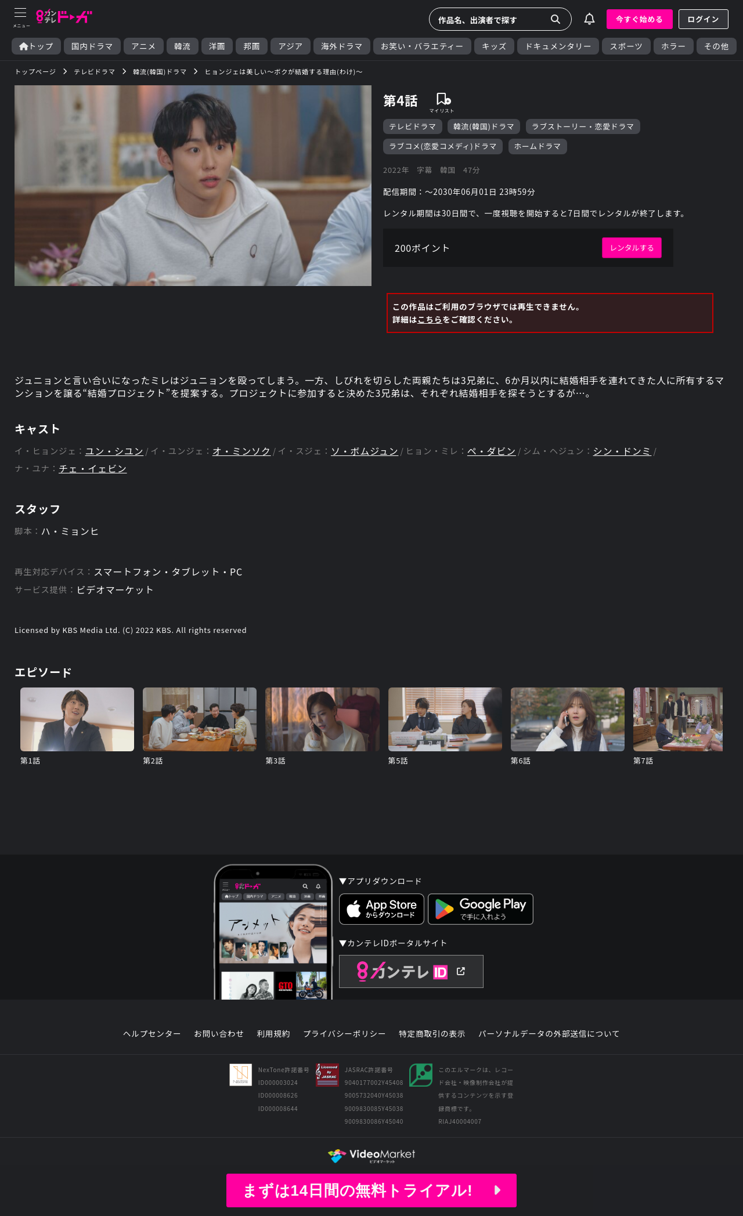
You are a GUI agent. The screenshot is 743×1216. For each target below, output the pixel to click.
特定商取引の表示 (432, 1034)
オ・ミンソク (241, 451)
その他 (716, 46)
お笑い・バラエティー (422, 46)
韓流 (182, 46)
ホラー (673, 46)
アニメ (143, 46)
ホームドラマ (537, 145)
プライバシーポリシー (345, 1034)
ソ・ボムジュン (364, 451)
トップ (36, 46)
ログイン (703, 18)
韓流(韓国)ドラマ (483, 126)
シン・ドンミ (622, 451)
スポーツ (626, 46)
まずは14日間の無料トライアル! (371, 1190)
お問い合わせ (219, 1034)
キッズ (494, 46)
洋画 (217, 46)
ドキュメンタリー (558, 46)
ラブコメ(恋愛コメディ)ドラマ (443, 145)
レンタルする (631, 247)
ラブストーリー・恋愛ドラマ (583, 126)
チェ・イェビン (93, 468)
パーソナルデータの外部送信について (549, 1034)
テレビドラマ (413, 126)
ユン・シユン (114, 451)
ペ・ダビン (491, 451)
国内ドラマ (92, 46)
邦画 (251, 46)
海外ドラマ (342, 46)
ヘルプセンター (152, 1034)
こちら (429, 319)
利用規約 (273, 1034)
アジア (290, 46)
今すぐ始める (639, 18)
